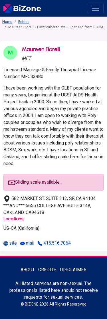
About (28, 269)
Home (7, 21)
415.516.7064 (54, 243)
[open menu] (96, 8)
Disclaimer (73, 269)
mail (27, 243)
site (10, 243)
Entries (23, 21)
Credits (47, 269)
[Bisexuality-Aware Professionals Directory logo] (22, 8)
